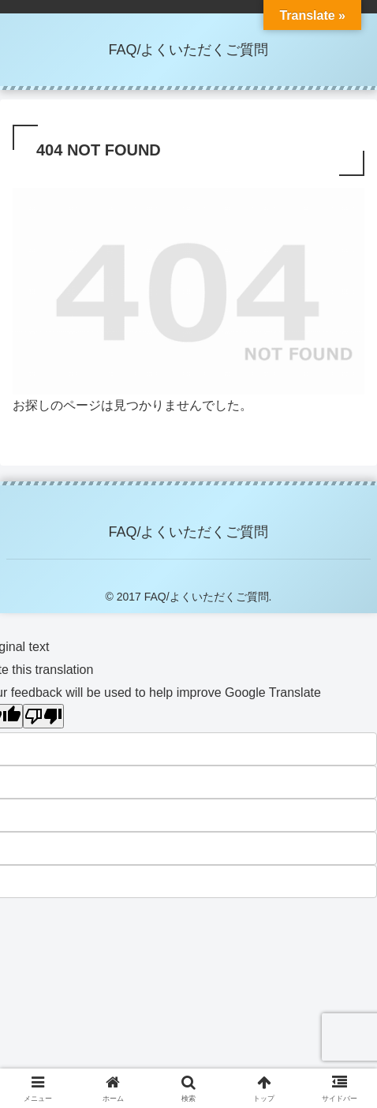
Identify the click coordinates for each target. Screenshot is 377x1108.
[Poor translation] (43, 716)
